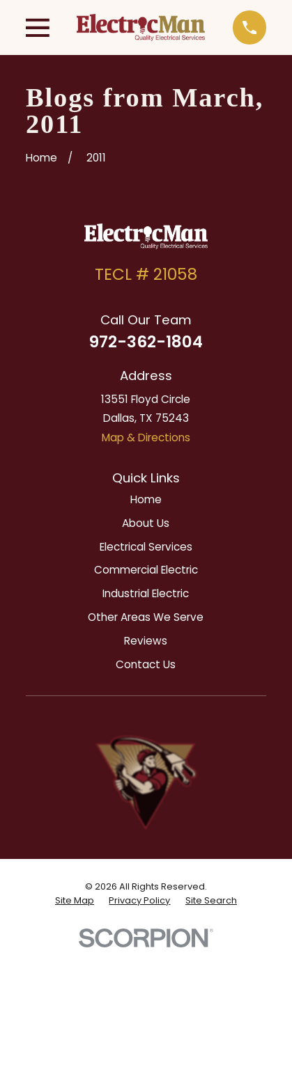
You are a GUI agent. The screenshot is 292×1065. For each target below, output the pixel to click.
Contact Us (146, 664)
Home (146, 499)
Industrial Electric (145, 593)
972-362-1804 (146, 342)
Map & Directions (146, 437)
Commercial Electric (146, 569)
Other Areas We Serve (145, 617)
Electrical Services (146, 546)
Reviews (145, 640)
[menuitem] (74, 900)
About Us (145, 523)
